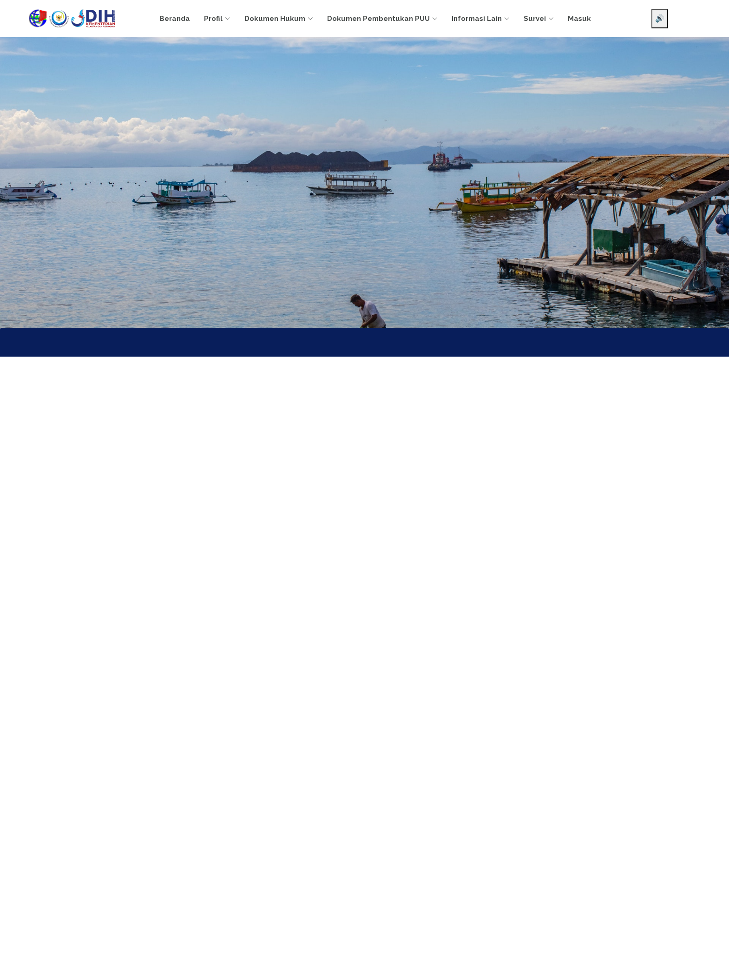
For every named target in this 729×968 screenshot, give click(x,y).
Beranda (174, 18)
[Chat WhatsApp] (708, 953)
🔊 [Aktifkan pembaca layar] (659, 18)
